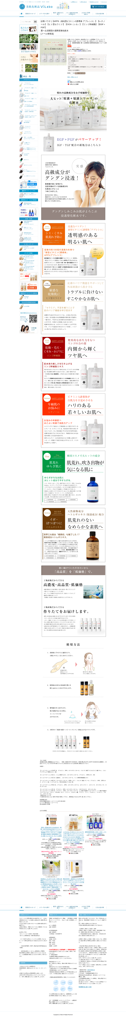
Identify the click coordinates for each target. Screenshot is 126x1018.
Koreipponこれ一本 (24, 297)
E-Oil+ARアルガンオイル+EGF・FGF (27, 248)
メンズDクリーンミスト (27, 176)
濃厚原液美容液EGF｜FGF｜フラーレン (27, 204)
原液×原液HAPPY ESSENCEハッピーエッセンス (26, 223)
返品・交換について (72, 77)
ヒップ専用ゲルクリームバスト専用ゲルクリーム (27, 149)
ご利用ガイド (74, 1)
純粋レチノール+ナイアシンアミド (26, 228)
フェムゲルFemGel (24, 154)
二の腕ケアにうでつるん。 (24, 143)
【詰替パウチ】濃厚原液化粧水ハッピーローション (26, 239)
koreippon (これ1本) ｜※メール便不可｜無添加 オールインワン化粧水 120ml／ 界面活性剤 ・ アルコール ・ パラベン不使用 (51, 884)
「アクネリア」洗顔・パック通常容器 (28, 89)
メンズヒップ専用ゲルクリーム (27, 170)
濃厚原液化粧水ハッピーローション (26, 233)
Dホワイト (24, 160)
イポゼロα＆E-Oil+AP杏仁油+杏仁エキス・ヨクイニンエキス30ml (26, 257)
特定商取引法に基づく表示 (85, 987)
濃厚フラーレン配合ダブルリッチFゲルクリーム (27, 195)
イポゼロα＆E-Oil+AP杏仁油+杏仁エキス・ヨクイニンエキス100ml (26, 268)
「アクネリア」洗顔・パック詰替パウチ (28, 94)
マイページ (104, 1)
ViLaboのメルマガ (94, 1)
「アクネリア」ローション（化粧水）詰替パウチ (28, 116)
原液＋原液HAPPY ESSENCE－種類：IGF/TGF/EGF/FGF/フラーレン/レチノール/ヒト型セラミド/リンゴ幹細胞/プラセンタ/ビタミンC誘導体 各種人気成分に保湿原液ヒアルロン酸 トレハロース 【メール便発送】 (51, 832)
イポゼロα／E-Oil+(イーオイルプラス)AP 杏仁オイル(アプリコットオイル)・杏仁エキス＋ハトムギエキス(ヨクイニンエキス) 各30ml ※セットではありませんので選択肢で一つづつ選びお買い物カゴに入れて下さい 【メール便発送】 (73, 837)
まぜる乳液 (24, 306)
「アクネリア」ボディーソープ (25, 132)
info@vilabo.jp (91, 970)
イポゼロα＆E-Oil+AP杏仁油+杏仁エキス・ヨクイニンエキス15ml (26, 263)
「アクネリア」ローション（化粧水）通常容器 (28, 111)
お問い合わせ (83, 1)
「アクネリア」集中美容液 (25, 122)
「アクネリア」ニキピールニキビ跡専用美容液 (28, 105)
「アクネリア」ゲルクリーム (25, 127)
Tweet (68, 80)
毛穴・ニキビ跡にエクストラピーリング (27, 138)
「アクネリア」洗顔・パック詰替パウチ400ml (28, 100)
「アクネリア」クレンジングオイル (26, 84)
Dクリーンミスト (25, 165)
